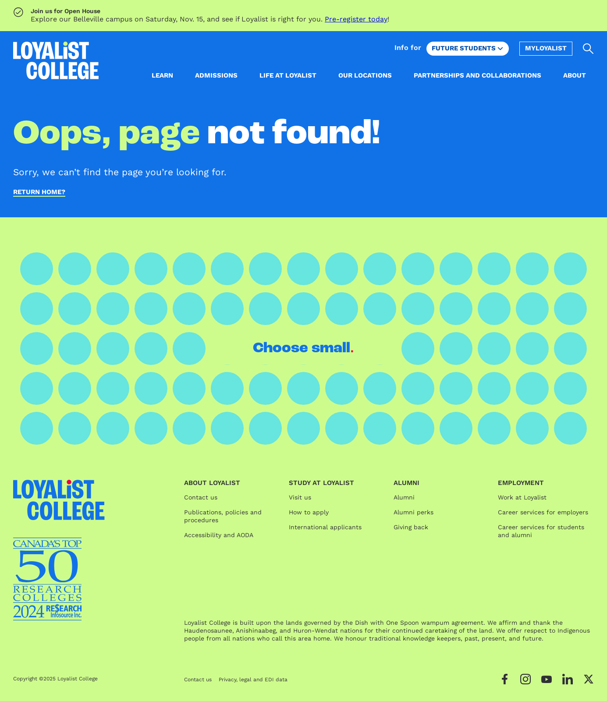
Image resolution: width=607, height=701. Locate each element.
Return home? (39, 192)
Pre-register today (356, 19)
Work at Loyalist (522, 497)
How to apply (309, 512)
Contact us (200, 497)
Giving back (411, 527)
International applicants (325, 527)
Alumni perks (413, 512)
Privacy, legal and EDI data (253, 679)
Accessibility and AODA (218, 534)
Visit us (300, 497)
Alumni (404, 497)
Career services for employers (543, 512)
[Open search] (588, 48)
